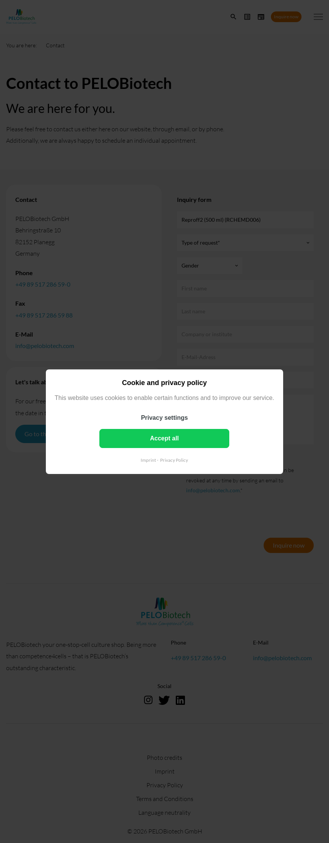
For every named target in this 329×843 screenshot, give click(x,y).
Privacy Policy (174, 460)
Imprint (148, 460)
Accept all (164, 438)
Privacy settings (164, 417)
